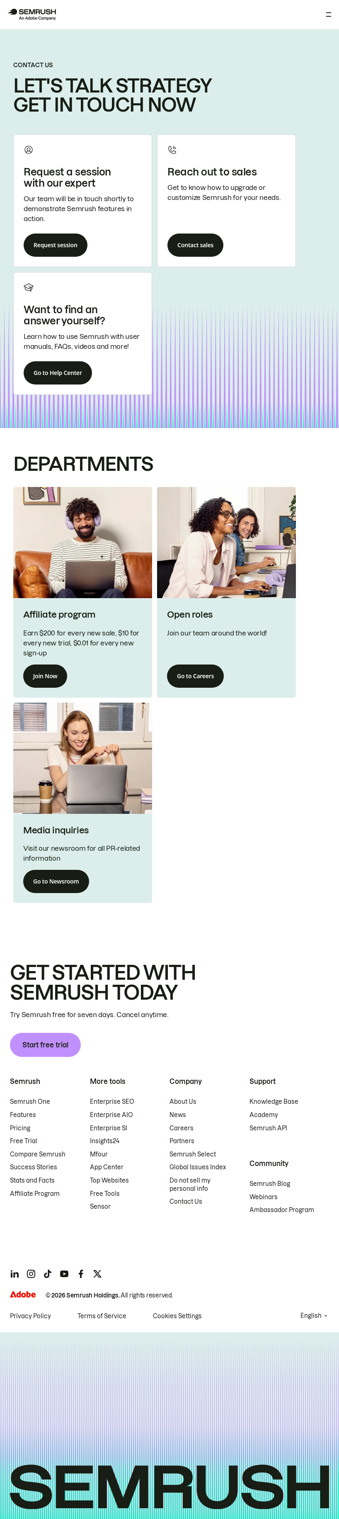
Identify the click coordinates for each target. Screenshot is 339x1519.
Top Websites (109, 1180)
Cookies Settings (177, 1316)
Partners (182, 1141)
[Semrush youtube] (64, 1274)
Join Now (45, 676)
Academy (263, 1115)
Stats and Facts (32, 1180)
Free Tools (105, 1193)
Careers (182, 1128)
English (311, 1315)
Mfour (99, 1154)
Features (23, 1115)
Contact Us (186, 1201)
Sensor (100, 1206)
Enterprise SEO (112, 1101)
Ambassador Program (281, 1210)
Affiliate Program (35, 1193)
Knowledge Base (273, 1101)
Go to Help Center (58, 373)
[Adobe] (23, 1294)
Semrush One (30, 1101)
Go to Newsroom (56, 881)
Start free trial (45, 1045)
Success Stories (33, 1167)
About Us (183, 1101)
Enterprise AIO (111, 1115)
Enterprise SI (108, 1128)
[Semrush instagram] (31, 1274)
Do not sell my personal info (190, 1184)
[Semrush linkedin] (14, 1274)
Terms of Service (101, 1316)
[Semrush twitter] (97, 1274)
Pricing (20, 1128)
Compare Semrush (37, 1154)
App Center (106, 1167)
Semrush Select (193, 1154)
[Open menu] (328, 14)
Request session (55, 245)
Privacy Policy (30, 1316)
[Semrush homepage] (31, 14)
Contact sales (195, 245)
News (178, 1115)
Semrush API (268, 1128)
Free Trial (23, 1141)
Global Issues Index (198, 1167)
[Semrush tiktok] (47, 1274)
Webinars (263, 1197)
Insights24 (104, 1141)
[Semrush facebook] (81, 1274)
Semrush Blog (269, 1184)
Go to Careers (195, 676)
